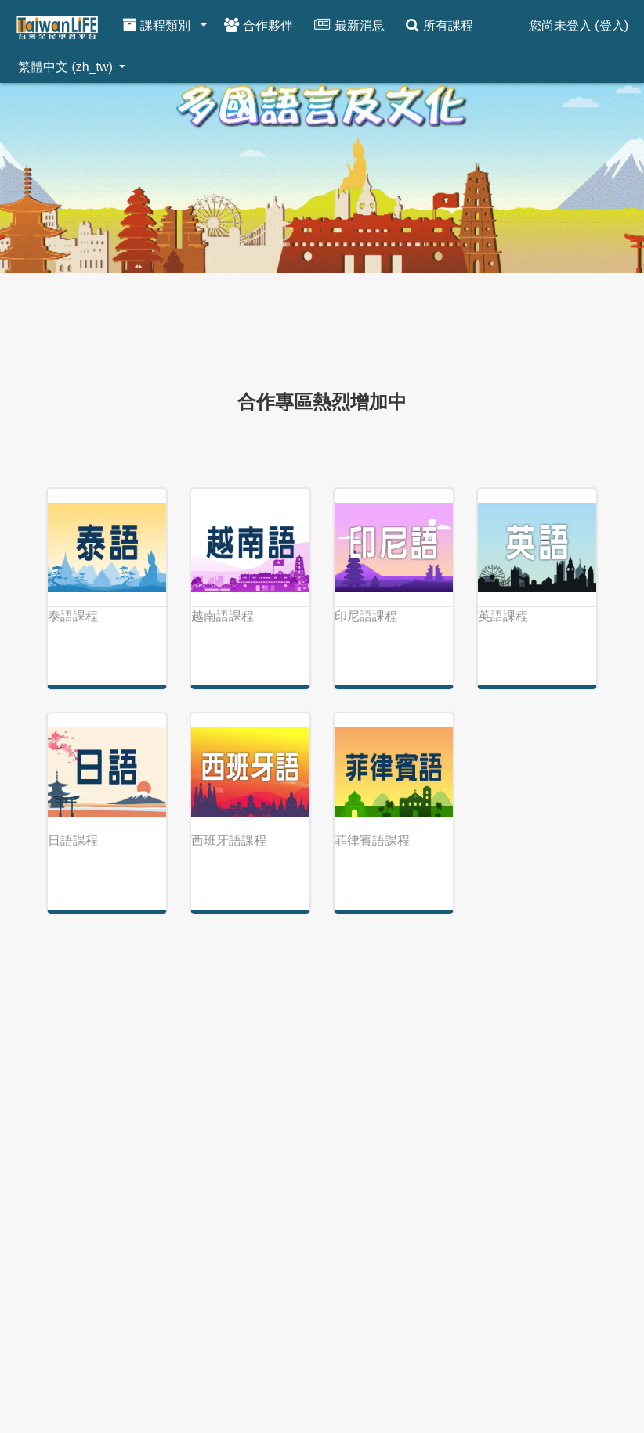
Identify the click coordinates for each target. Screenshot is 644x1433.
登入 (611, 25)
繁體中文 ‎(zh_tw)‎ (67, 67)
